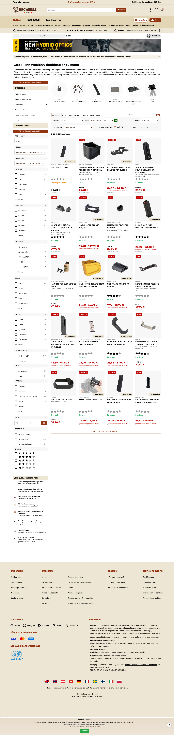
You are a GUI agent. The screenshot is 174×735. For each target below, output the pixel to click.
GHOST (137, 281)
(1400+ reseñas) (93, 30)
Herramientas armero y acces (119, 25)
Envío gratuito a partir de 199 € (81, 2)
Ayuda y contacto (21, 2)
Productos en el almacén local (80, 603)
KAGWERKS (110, 165)
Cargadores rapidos (84, 425)
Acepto (85, 731)
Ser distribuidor (149, 588)
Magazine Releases (112, 367)
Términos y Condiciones (118, 588)
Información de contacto (153, 593)
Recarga (86, 25)
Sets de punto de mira (56, 251)
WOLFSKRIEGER (84, 397)
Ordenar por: (57, 127)
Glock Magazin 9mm (59, 167)
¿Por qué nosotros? (116, 577)
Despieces (33, 20)
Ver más (20, 199)
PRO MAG (138, 165)
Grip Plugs (109, 309)
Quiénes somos (149, 582)
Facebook (44, 625)
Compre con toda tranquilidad (28, 506)
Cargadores (76, 25)
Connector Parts (139, 367)
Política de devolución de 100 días (146, 2)
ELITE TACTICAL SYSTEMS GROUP (90, 339)
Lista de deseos (157, 10)
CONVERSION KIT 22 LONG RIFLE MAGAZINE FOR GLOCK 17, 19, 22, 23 (63, 344)
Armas (15, 25)
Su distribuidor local (116, 582)
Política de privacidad (152, 598)
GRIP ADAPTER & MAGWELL (63, 400)
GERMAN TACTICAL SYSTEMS (60, 165)
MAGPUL (138, 222)
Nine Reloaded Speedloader (90, 400)
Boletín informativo (19, 598)
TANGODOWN (111, 339)
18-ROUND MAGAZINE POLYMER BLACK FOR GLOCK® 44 (144, 170)
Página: (134, 127)
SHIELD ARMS (139, 397)
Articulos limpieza (147, 25)
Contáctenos (148, 577)
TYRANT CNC (83, 222)
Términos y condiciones (77, 726)
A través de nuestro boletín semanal (30, 515)
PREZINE (53, 397)
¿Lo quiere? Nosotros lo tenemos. (29, 484)
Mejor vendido (16, 582)
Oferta (157, 20)
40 (118, 127)
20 (115, 127)
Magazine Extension (84, 192)
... (153, 127)
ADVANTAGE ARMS (57, 339)
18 (157, 127)
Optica (135, 25)
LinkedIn (57, 625)
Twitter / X (72, 625)
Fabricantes (53, 20)
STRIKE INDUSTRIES (85, 165)
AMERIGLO (54, 222)
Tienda (17, 20)
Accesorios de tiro (99, 25)
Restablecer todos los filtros (30, 83)
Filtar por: (56, 120)
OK (44, 423)
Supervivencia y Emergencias (80, 598)
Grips (52, 425)
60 (122, 127)
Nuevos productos (18, 588)
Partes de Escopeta (62, 25)
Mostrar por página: (106, 127)
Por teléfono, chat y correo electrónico (30, 491)
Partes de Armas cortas (44, 25)
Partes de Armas (26, 25)
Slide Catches (110, 192)
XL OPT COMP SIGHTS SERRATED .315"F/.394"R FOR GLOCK (62, 228)
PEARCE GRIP (111, 281)
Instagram (29, 625)
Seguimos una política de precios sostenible (32, 532)
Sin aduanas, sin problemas (27, 498)
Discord (15, 625)
